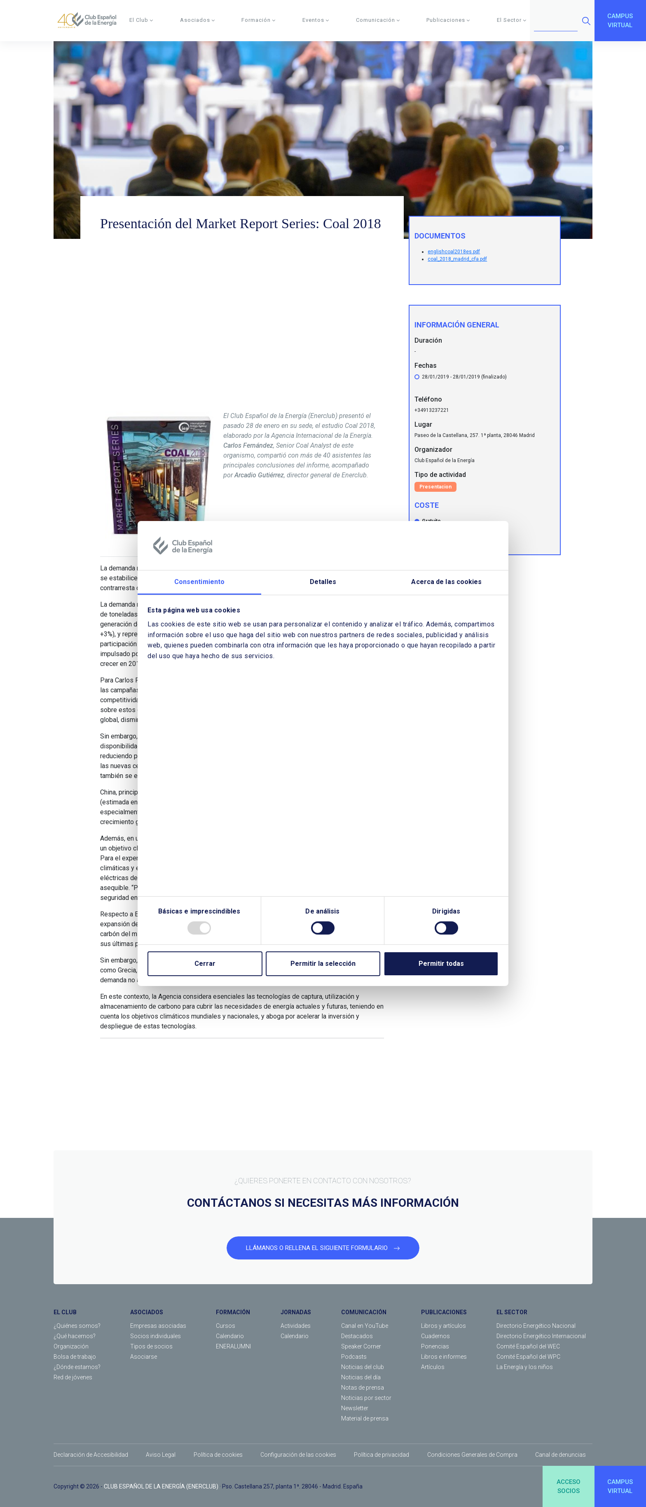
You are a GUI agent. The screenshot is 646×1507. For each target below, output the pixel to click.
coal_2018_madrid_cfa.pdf (457, 259)
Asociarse (143, 1356)
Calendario (230, 1336)
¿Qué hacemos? (75, 1336)
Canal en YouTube (364, 1325)
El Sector (512, 20)
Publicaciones (448, 20)
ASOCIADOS (146, 1312)
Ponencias (435, 1346)
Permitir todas (441, 963)
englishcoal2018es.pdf (454, 252)
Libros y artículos (443, 1325)
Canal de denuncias (560, 1454)
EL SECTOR (511, 1312)
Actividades (296, 1325)
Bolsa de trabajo (75, 1356)
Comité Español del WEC (528, 1346)
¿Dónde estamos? (77, 1367)
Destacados (357, 1336)
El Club (141, 20)
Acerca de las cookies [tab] (446, 582)
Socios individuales (155, 1336)
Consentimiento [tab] (199, 582)
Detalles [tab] (323, 582)
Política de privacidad (381, 1454)
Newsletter (354, 1408)
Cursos (225, 1325)
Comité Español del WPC (528, 1356)
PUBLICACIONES (444, 1312)
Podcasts (354, 1356)
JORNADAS (296, 1312)
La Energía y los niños (524, 1367)
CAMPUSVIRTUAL (620, 20)
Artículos (433, 1367)
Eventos (315, 20)
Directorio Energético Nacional (536, 1325)
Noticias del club (362, 1367)
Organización (71, 1346)
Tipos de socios (151, 1346)
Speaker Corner (361, 1346)
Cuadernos (435, 1336)
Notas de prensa (362, 1387)
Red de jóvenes (73, 1377)
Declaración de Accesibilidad (91, 1454)
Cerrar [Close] (204, 963)
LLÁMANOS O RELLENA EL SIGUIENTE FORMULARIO (323, 1248)
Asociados (197, 20)
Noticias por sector (366, 1398)
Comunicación (378, 20)
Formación (258, 20)
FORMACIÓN (233, 1312)
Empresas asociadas (158, 1325)
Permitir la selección (323, 963)
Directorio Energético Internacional (541, 1336)
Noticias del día (361, 1377)
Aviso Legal (161, 1454)
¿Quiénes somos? (77, 1325)
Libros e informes (444, 1356)
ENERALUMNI (233, 1346)
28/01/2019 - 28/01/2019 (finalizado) (464, 377)
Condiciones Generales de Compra (472, 1454)
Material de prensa (365, 1418)
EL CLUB (65, 1312)
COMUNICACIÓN (363, 1312)
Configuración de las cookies (298, 1454)
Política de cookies (218, 1454)
